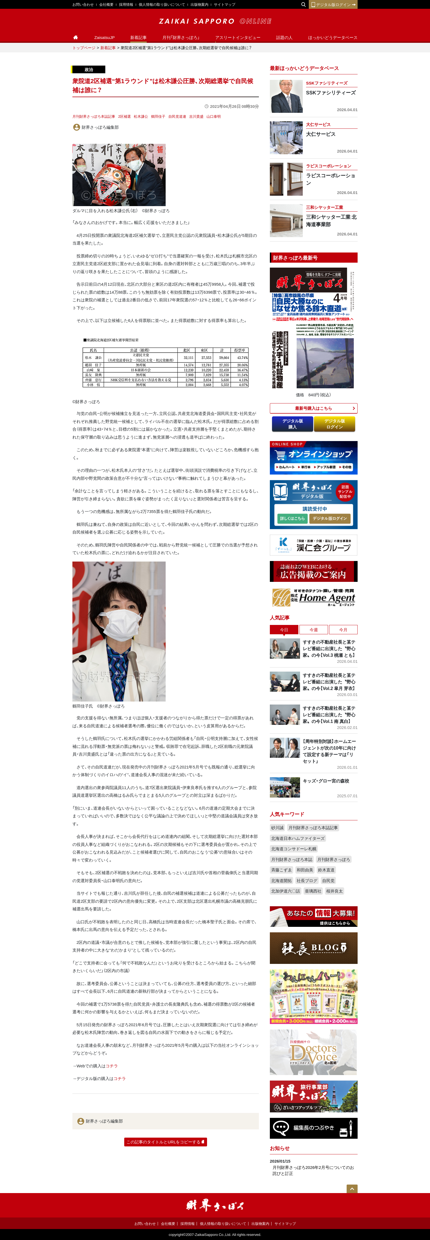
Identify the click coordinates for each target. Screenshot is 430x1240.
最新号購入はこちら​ (313, 408)
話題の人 (284, 37)
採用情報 (126, 4)
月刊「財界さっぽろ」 (181, 37)
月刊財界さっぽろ (333, 859)
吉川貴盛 (196, 116)
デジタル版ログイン (333, 4)
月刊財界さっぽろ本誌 (291, 859)
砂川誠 (277, 827)
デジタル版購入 (292, 424)
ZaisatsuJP (104, 37)
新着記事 (138, 37)
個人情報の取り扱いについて (162, 4)
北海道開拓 (281, 880)
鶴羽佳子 (158, 116)
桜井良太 (334, 891)
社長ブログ (307, 880)
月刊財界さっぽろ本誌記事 (93, 116)
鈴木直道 (326, 870)
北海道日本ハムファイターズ (298, 838)
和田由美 (305, 870)
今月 (343, 630)
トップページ (83, 47)
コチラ (112, 1066)
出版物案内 (199, 4)
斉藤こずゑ (281, 870)
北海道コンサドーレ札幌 (293, 849)
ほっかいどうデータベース (333, 37)
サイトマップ (224, 4)
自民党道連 (177, 116)
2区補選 (124, 116)
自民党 (328, 880)
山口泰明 (213, 116)
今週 (314, 630)
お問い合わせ (83, 4)
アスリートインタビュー (238, 37)
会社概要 (106, 4)
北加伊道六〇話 (285, 891)
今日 (284, 630)
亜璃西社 (313, 891)
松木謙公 (141, 116)
